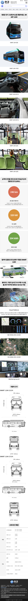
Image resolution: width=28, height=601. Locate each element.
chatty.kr (23, 595)
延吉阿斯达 (10, 595)
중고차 (10, 9)
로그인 (21, 0)
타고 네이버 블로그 (5, 597)
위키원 (18, 595)
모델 (13, 9)
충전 (20, 9)
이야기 (24, 9)
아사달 (2, 595)
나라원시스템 (6, 595)
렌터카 (6, 9)
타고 (20, 595)
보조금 (17, 9)
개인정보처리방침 (3, 587)
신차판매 (2, 9)
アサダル (14, 595)
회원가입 (25, 0)
